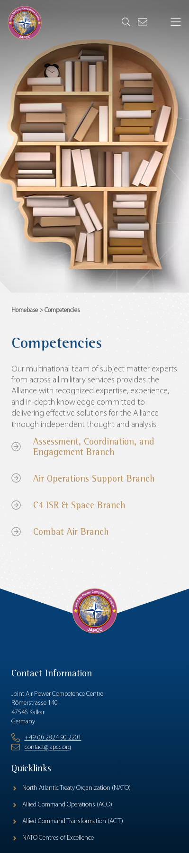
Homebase (24, 312)
